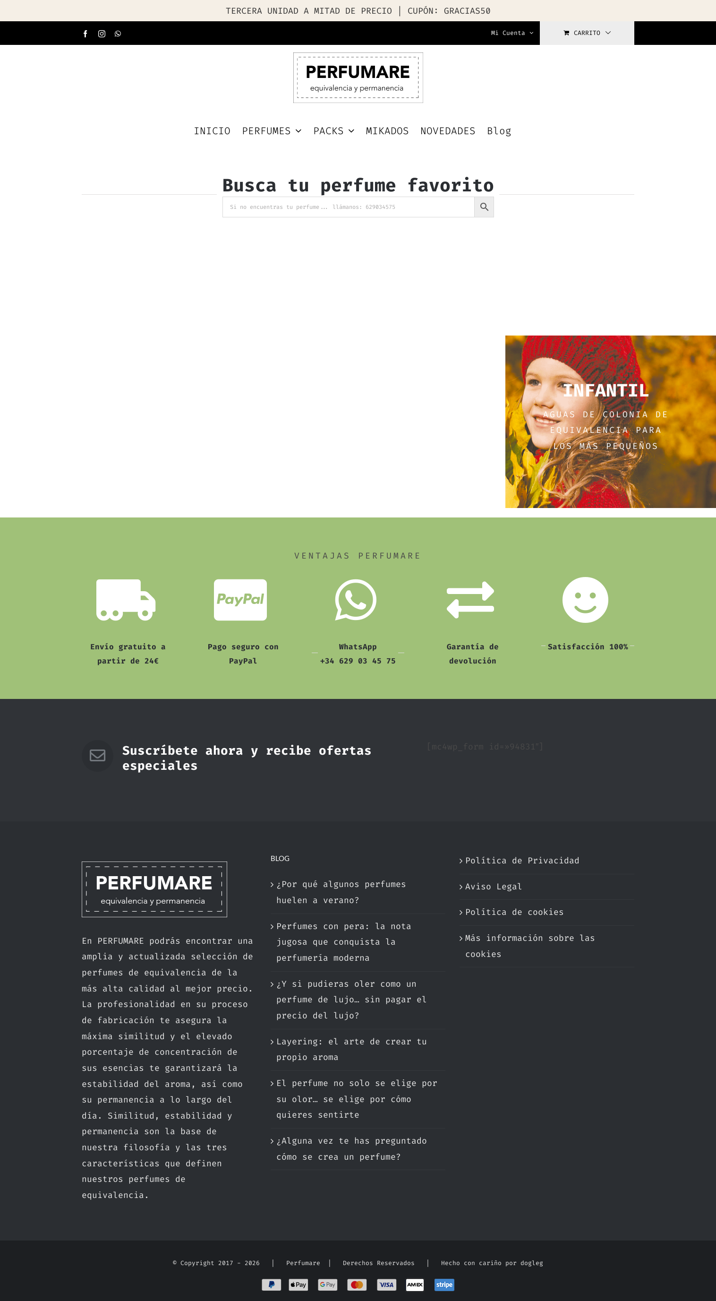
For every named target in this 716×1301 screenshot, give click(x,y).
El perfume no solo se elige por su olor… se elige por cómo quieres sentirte (356, 1098)
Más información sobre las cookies (530, 946)
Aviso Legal (493, 886)
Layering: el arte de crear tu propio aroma (351, 1049)
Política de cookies (514, 912)
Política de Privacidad (522, 860)
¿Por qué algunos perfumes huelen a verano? (341, 892)
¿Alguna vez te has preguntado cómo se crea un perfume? (351, 1149)
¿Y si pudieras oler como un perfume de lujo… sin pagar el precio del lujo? (351, 999)
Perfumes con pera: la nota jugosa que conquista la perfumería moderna (343, 942)
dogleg (531, 1263)
